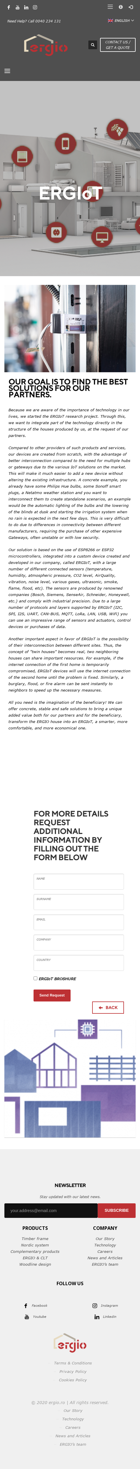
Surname (43, 899)
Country (43, 960)
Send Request (52, 995)
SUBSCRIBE (117, 1210)
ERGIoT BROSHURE (57, 978)
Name (40, 878)
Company (43, 939)
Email (41, 919)
